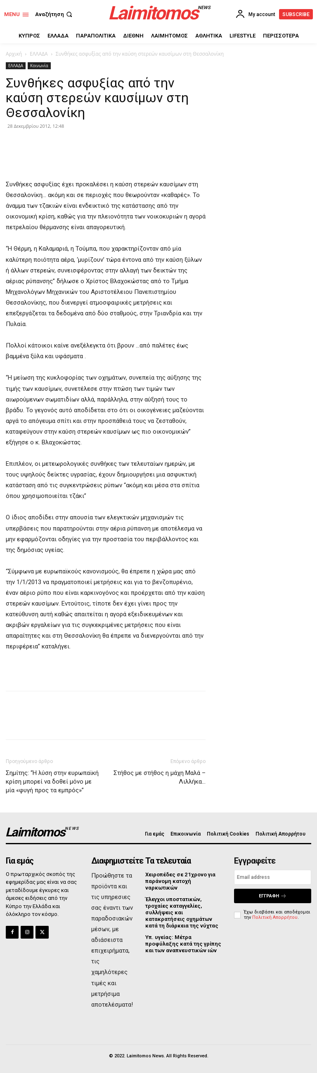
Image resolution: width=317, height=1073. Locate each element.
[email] (272, 877)
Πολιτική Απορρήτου (275, 917)
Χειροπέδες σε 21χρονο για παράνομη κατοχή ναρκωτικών (180, 880)
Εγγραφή (272, 896)
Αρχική (14, 53)
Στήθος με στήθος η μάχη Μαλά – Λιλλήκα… (160, 777)
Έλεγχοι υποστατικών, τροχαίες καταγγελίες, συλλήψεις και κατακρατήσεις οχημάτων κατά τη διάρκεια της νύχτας (181, 912)
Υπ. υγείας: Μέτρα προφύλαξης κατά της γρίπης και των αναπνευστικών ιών (182, 943)
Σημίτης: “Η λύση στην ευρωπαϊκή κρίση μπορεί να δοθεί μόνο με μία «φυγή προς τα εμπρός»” (52, 781)
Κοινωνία (39, 65)
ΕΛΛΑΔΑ (38, 53)
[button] (54, 14)
